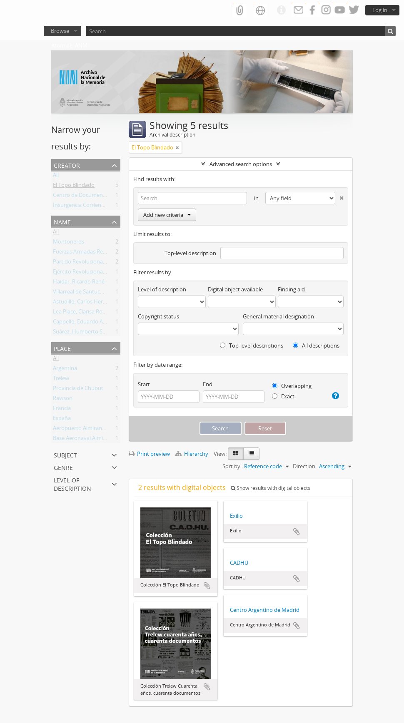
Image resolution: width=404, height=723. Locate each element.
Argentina (65, 369)
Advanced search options (240, 164)
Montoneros (68, 243)
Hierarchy (192, 453)
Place (62, 347)
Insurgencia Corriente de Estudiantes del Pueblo (112, 206)
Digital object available (235, 289)
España (62, 419)
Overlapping (292, 386)
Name (62, 221)
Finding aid (291, 289)
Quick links (281, 10)
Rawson (62, 399)
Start (144, 384)
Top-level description (190, 253)
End (207, 384)
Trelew (61, 379)
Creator (67, 164)
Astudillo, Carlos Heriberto (85, 303)
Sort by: (232, 466)
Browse (60, 31)
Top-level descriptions (251, 345)
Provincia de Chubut (78, 389)
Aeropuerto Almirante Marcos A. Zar (97, 429)
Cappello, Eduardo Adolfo (84, 323)
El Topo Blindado (74, 186)
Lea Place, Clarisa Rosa (80, 313)
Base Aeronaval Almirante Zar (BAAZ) (98, 439)
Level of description (72, 483)
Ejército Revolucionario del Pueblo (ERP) (102, 273)
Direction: (305, 466)
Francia (62, 409)
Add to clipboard (207, 585)
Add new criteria (167, 215)
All (56, 176)
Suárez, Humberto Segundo (87, 333)
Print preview (149, 453)
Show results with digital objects (270, 488)
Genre (63, 466)
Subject (65, 454)
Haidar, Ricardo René (79, 283)
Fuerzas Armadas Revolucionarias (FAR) (101, 253)
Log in (379, 10)
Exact (283, 396)
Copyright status (158, 316)
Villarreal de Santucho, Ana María (93, 293)
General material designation (278, 316)
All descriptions (316, 345)
